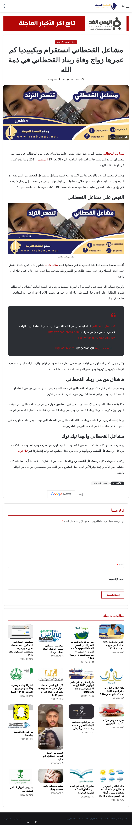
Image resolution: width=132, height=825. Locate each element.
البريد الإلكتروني (116, 579)
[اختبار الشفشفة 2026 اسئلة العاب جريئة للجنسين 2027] (111, 631)
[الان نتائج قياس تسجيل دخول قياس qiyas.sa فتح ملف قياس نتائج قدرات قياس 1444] (51, 675)
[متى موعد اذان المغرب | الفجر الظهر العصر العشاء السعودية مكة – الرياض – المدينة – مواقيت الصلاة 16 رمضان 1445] (81, 631)
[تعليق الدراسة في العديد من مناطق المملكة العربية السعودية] (81, 776)
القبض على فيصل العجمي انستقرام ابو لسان (53, 756)
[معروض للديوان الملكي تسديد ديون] (20, 776)
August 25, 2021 (65, 348)
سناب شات (51, 265)
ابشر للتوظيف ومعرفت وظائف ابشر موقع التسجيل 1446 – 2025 (21, 688)
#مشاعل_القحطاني (104, 326)
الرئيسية (17, 818)
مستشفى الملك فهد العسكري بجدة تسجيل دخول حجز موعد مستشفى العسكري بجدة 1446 (21, 648)
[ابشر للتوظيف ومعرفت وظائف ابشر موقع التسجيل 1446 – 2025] (20, 675)
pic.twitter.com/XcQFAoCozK (97, 337)
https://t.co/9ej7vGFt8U (63, 332)
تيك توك (23, 450)
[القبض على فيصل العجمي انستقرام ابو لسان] (51, 726)
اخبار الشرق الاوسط (66, 42)
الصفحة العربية (103, 348)
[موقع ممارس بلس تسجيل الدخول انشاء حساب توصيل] (51, 633)
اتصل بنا (7, 818)
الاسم (120, 564)
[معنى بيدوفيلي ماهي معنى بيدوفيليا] (51, 776)
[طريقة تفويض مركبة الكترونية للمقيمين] (111, 710)
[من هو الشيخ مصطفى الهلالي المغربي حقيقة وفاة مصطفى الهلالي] (81, 711)
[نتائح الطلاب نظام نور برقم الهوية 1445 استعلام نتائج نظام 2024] (111, 676)
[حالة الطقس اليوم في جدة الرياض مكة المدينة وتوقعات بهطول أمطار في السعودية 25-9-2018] (111, 776)
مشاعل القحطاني (100, 483)
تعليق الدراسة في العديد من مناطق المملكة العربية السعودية (82, 789)
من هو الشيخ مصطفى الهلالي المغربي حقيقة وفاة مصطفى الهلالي (83, 725)
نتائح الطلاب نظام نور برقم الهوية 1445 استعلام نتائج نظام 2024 (112, 691)
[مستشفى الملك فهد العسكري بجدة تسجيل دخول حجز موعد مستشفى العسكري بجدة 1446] (20, 631)
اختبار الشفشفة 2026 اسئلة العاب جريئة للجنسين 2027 (113, 645)
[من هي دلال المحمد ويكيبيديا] (20, 716)
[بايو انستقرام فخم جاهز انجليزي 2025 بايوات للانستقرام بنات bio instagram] (81, 673)
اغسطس (42, 159)
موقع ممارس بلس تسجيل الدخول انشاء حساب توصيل (53, 649)
